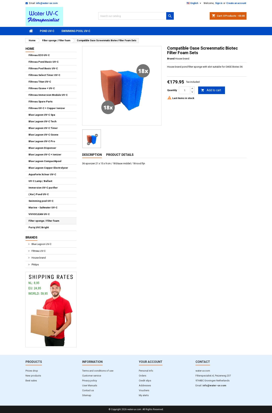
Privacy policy (89, 380)
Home (30, 49)
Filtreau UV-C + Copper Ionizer (47, 108)
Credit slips (145, 380)
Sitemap (86, 395)
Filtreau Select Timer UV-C (44, 75)
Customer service (91, 375)
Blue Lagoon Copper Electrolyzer (48, 167)
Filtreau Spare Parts (41, 101)
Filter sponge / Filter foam (44, 220)
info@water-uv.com (47, 3)
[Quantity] (184, 90)
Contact (203, 362)
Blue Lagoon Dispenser (42, 147)
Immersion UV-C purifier (43, 187)
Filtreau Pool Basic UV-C (43, 68)
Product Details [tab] (120, 155)
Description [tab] (92, 155)
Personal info (146, 370)
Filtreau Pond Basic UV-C (44, 61)
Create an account (236, 3)
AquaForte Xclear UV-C (42, 174)
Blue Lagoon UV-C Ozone (43, 134)
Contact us (88, 390)
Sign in (218, 3)
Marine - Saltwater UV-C (43, 207)
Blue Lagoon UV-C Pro (42, 141)
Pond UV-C (47, 31)
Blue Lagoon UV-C (41, 244)
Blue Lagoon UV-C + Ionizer (45, 154)
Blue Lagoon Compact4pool (45, 161)
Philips (35, 264)
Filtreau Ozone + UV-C (42, 88)
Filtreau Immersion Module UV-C (48, 95)
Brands (31, 237)
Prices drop (32, 370)
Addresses (145, 385)
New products (33, 375)
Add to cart (211, 90)
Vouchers (144, 390)
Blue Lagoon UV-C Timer (43, 128)
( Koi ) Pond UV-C (39, 194)
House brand (38, 257)
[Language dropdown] (194, 3)
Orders (142, 375)
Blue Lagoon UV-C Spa (42, 114)
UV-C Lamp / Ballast (40, 181)
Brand (171, 58)
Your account (150, 362)
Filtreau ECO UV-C (39, 55)
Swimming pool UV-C (75, 31)
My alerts (144, 395)
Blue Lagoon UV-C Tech (42, 121)
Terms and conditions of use (97, 370)
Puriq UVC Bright (39, 227)
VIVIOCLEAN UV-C (39, 214)
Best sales (31, 380)
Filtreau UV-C (38, 250)
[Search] (136, 16)
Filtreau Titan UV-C (40, 81)
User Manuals (89, 385)
